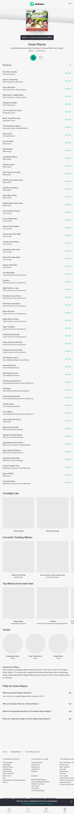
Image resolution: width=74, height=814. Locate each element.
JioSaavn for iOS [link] (20, 798)
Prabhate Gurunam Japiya (12, 350)
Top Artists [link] (35, 786)
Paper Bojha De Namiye (12, 450)
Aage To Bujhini (9, 327)
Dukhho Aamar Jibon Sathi (13, 203)
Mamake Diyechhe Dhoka (12, 435)
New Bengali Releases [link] (38, 779)
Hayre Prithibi (8, 473)
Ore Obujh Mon (9, 273)
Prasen (5, 782)
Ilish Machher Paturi (10, 358)
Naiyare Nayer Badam (11, 226)
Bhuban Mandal (17, 429)
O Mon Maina (18, 531)
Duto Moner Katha (10, 72)
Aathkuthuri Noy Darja (11, 249)
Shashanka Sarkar (20, 48)
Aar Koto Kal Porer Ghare (12, 110)
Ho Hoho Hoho (8, 404)
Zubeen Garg (7, 771)
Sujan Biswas (24, 360)
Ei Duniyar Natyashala (11, 334)
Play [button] (33, 58)
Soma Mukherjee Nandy (11, 360)
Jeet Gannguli (7, 762)
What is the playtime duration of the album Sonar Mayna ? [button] (27, 711)
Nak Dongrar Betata (10, 373)
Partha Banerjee (17, 437)
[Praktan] (53, 603)
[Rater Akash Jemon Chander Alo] (53, 557)
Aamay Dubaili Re (9, 365)
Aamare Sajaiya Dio (10, 265)
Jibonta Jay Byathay (10, 80)
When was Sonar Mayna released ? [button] (17, 693)
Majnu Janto (7, 134)
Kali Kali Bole (8, 149)
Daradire (6, 280)
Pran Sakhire (7, 412)
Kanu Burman (21, 275)
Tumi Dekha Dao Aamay (11, 126)
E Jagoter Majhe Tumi (11, 466)
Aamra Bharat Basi (10, 195)
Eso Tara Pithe (8, 141)
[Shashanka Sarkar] (13, 644)
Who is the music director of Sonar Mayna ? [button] (21, 704)
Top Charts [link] (35, 788)
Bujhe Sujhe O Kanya (11, 319)
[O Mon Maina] (18, 513)
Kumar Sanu (7, 776)
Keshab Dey (18, 577)
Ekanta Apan (64, 765)
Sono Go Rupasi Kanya (11, 211)
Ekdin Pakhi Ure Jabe (11, 288)
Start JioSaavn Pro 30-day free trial (37, 803)
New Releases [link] (51, 798)
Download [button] (7, 65)
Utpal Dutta (35, 769)
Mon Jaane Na (65, 767)
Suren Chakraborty (27, 383)
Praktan (53, 621)
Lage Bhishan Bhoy (10, 157)
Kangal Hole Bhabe (10, 103)
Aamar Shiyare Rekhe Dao (12, 342)
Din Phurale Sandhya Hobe (13, 180)
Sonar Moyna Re (9, 87)
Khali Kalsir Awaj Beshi (11, 304)
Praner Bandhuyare (10, 219)
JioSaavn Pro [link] (7, 798)
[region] (37, 751)
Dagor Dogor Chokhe (11, 427)
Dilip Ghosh (7, 422)
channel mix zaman (52, 577)
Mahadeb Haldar (22, 128)
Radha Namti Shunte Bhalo (13, 443)
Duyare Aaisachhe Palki (12, 234)
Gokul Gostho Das (9, 275)
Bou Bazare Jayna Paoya (12, 296)
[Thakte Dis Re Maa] (18, 557)
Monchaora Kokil (52, 531)
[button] (41, 58)
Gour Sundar (58, 48)
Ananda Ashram (65, 782)
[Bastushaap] (18, 603)
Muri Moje (7, 388)
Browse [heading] (34, 776)
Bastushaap (18, 621)
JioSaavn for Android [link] (36, 798)
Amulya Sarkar (21, 90)
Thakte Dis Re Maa (18, 575)
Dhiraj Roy (19, 82)
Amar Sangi (64, 776)
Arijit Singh (6, 765)
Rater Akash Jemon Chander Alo (52, 575)
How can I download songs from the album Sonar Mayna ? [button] (27, 719)
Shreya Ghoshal (8, 773)
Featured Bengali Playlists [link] (40, 782)
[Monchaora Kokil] (53, 513)
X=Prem (62, 773)
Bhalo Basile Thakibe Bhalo (13, 95)
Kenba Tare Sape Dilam (11, 257)
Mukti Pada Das (17, 453)
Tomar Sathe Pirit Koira (12, 419)
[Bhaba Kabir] (58, 644)
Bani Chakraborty (35, 48)
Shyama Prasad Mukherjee (21, 445)
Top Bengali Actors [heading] (39, 759)
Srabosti (34, 771)
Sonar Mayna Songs (32, 752)
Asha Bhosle (7, 769)
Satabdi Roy (35, 765)
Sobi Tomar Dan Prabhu (12, 172)
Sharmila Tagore (37, 762)
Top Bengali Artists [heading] (11, 759)
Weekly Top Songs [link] (37, 784)
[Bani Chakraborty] (35, 644)
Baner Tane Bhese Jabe (11, 118)
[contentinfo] (37, 776)
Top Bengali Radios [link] (38, 790)
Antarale (63, 769)
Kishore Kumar (8, 767)
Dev (4, 778)
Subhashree (35, 767)
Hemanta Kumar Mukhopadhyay (14, 780)
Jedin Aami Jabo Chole (11, 458)
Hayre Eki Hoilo (8, 311)
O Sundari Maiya (9, 481)
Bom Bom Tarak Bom (10, 188)
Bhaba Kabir (47, 48)
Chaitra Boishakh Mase (11, 396)
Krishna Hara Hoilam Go (12, 381)
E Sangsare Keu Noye (11, 242)
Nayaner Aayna (8, 164)
